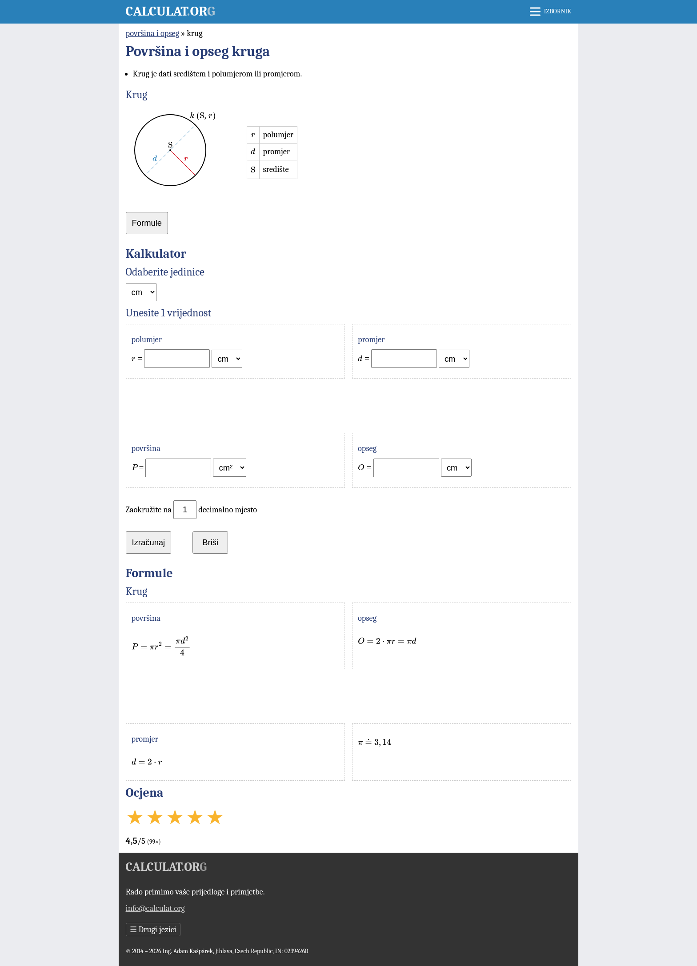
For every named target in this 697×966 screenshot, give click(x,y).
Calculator (170, 11)
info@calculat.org (155, 908)
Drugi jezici (153, 929)
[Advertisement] (349, 406)
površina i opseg (153, 33)
